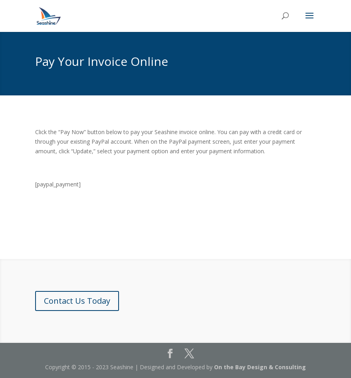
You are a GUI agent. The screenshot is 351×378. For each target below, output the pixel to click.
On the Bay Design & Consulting (260, 367)
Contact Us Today (77, 300)
